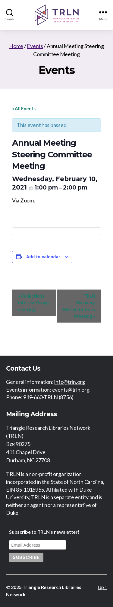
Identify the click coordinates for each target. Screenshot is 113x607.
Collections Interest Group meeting (33, 302)
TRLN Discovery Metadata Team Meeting (79, 306)
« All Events (24, 108)
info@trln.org (69, 381)
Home (16, 46)
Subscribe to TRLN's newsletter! (44, 532)
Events (35, 46)
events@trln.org (70, 389)
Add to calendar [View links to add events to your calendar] (43, 256)
